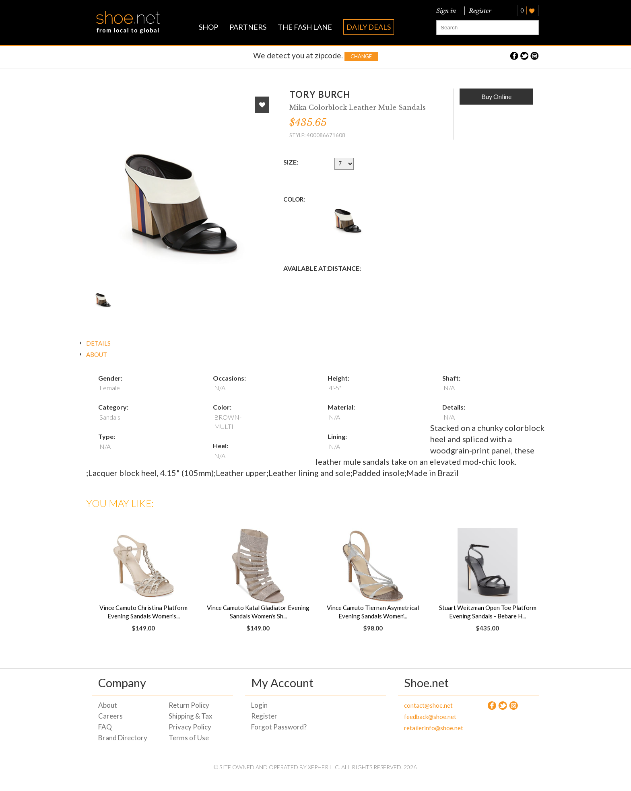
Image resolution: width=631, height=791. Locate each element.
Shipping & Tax (190, 716)
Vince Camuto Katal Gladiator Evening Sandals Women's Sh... (258, 612)
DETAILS (98, 343)
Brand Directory (122, 737)
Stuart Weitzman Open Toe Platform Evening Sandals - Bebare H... (487, 612)
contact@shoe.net (428, 705)
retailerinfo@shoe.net (433, 727)
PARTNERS (247, 27)
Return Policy (189, 705)
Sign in (446, 10)
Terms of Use (189, 737)
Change (361, 56)
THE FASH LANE (305, 27)
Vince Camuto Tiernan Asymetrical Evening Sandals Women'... (373, 612)
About (107, 705)
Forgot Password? (279, 727)
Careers (110, 716)
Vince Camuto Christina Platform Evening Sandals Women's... (143, 612)
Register (479, 10)
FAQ (105, 727)
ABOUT (96, 354)
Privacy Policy (190, 727)
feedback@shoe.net (430, 716)
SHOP (208, 27)
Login (259, 705)
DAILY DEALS (368, 27)
